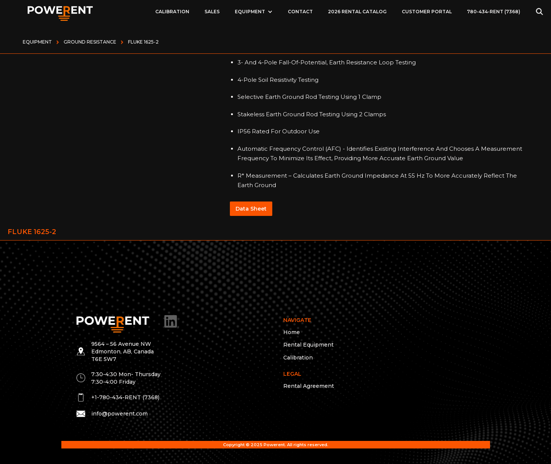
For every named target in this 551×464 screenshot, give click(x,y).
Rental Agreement (308, 386)
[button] (253, 11)
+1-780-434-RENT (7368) (125, 397)
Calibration (172, 11)
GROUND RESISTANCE (90, 42)
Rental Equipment (308, 344)
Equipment (37, 42)
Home (291, 332)
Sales (212, 11)
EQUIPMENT (250, 11)
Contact (300, 11)
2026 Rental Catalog (357, 11)
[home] (60, 11)
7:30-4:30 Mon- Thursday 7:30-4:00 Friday (126, 378)
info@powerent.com (119, 413)
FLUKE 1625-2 (143, 42)
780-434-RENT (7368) (493, 11)
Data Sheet (251, 208)
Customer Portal (427, 11)
